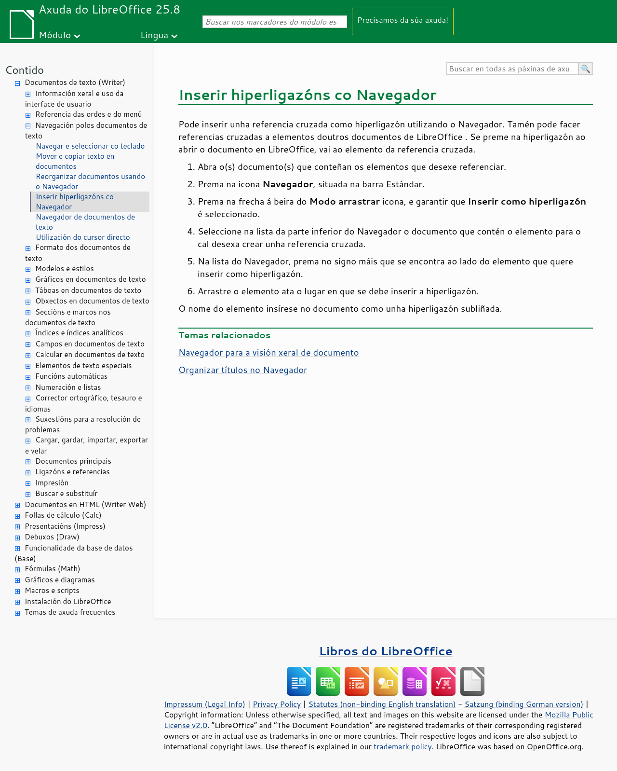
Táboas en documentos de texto (88, 290)
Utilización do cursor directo (83, 237)
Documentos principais (73, 461)
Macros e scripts (52, 590)
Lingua (154, 34)
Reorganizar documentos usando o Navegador (90, 181)
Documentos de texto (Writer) (75, 82)
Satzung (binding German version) (524, 704)
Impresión (51, 483)
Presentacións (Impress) (65, 526)
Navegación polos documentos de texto (86, 130)
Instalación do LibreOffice (68, 601)
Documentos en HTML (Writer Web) (85, 504)
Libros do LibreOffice (385, 650)
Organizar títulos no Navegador (242, 369)
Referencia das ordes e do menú (88, 114)
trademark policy (402, 746)
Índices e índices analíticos (79, 333)
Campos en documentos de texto (90, 344)
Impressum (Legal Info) (204, 704)
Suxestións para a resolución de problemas (83, 424)
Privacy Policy (277, 704)
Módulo (55, 34)
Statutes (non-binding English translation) (382, 704)
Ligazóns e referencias (72, 472)
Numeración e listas (68, 387)
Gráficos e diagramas (60, 580)
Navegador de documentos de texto (85, 222)
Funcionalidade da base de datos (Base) (73, 553)
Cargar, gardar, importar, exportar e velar (86, 445)
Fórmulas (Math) (52, 569)
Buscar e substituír (66, 493)
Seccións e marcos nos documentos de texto (68, 317)
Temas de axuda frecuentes (70, 612)
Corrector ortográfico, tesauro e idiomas (83, 403)
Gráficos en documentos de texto (90, 279)
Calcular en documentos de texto (90, 354)
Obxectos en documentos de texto (92, 301)
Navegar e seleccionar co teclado (90, 146)
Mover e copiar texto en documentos (75, 161)
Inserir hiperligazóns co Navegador (75, 202)
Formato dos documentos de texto (78, 252)
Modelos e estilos (64, 268)
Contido (24, 69)
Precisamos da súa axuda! (402, 19)
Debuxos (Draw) (52, 537)
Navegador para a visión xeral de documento (268, 352)
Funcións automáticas (71, 376)
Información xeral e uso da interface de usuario (74, 99)
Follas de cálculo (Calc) (63, 515)
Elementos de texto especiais (83, 365)
